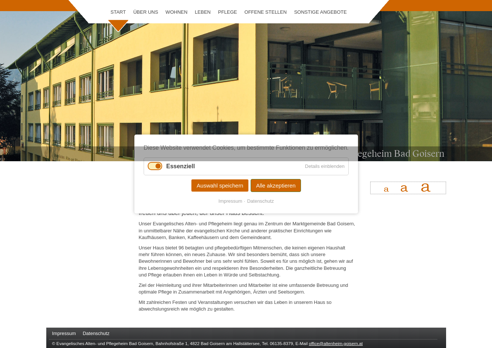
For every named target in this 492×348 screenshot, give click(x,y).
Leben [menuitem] (203, 12)
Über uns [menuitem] (145, 12)
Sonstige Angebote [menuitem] (320, 12)
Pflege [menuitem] (227, 12)
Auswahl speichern (220, 185)
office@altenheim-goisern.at (335, 343)
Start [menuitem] (118, 12)
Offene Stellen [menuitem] (265, 12)
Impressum (230, 201)
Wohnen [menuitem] (176, 12)
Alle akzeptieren (275, 185)
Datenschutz (260, 201)
